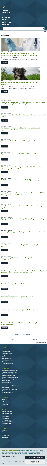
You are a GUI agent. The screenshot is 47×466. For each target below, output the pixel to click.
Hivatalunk (5, 348)
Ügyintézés (5, 397)
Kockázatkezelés (6, 384)
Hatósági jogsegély (6, 420)
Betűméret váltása (45, 31)
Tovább (4, 62)
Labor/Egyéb (5, 404)
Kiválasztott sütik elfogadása (35, 462)
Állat (3, 401)
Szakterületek (5, 368)
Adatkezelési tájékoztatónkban (10, 450)
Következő (34, 339)
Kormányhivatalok (6, 415)
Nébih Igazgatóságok (7, 411)
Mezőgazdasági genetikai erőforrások (10, 385)
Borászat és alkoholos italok (8, 375)
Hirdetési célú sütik (7, 459)
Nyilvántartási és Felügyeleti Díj (9, 389)
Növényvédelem (5, 387)
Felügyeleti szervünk (7, 355)
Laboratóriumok (5, 435)
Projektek (4, 356)
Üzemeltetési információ (7, 363)
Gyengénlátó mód (4, 7)
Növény (4, 402)
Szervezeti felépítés (6, 351)
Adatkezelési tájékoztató (7, 360)
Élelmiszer (4, 399)
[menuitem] (23, 10)
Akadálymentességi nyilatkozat (9, 361)
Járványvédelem (6, 380)
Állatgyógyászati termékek (8, 373)
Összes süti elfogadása (35, 457)
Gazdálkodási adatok (7, 353)
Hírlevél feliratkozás (6, 423)
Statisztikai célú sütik (8, 456)
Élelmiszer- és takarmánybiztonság (10, 377)
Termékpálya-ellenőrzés (7, 392)
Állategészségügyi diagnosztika (9, 372)
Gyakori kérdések (6, 428)
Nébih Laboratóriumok (7, 413)
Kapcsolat (4, 409)
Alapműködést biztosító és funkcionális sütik (13, 462)
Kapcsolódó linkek (6, 358)
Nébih (11, 2)
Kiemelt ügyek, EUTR (7, 382)
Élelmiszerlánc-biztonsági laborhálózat (11, 379)
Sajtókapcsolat (5, 416)
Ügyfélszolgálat (5, 418)
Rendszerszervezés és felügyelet (9, 390)
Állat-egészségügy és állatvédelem (10, 370)
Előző (12, 339)
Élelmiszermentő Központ (8, 421)
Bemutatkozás (5, 350)
